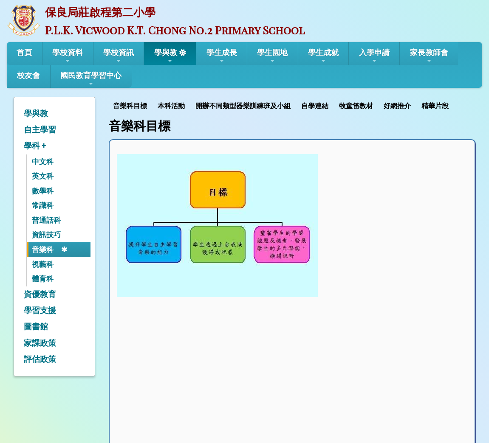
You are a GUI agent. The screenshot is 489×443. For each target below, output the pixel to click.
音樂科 (43, 249)
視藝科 (43, 264)
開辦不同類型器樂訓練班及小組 (243, 106)
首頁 (24, 52)
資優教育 (40, 294)
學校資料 (67, 56)
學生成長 (221, 56)
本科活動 (171, 106)
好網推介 (397, 106)
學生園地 (272, 56)
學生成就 (323, 56)
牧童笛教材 (356, 106)
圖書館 (36, 326)
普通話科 (46, 220)
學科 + (35, 146)
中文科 (43, 161)
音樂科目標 (130, 106)
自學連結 (314, 106)
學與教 (165, 56)
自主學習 (40, 130)
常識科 (43, 205)
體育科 (43, 279)
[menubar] (282, 105)
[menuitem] (131, 105)
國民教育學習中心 (91, 79)
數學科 (43, 191)
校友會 (28, 75)
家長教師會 (429, 56)
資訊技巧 (46, 234)
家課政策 (40, 343)
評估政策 (40, 359)
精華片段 (435, 106)
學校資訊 (118, 56)
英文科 (43, 176)
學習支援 (40, 310)
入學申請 (374, 56)
